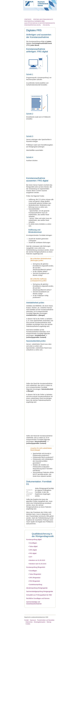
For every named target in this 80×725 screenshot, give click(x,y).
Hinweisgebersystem (39, 721)
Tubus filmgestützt (35, 673)
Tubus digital (33, 645)
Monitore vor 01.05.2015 (37, 659)
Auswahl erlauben (40, 387)
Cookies (28, 723)
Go (52, 11)
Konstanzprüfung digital (33, 638)
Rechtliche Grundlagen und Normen (37, 697)
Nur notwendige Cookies (15, 387)
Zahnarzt (29, 20)
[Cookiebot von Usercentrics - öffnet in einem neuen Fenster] (68, 337)
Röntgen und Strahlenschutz (35, 32)
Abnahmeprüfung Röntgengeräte (37, 687)
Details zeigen (68, 380)
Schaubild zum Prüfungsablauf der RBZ (39, 694)
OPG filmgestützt (34, 677)
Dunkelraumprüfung (35, 683)
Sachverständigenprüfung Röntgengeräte (39, 690)
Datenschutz (29, 721)
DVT (30, 656)
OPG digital (33, 649)
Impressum (33, 719)
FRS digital (32, 652)
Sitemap (49, 721)
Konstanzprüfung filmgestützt (35, 666)
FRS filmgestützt (34, 680)
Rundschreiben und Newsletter (45, 719)
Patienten (29, 28)
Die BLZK (29, 16)
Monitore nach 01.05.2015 (37, 663)
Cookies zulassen (65, 387)
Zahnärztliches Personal (34, 24)
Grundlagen (33, 642)
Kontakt (26, 719)
